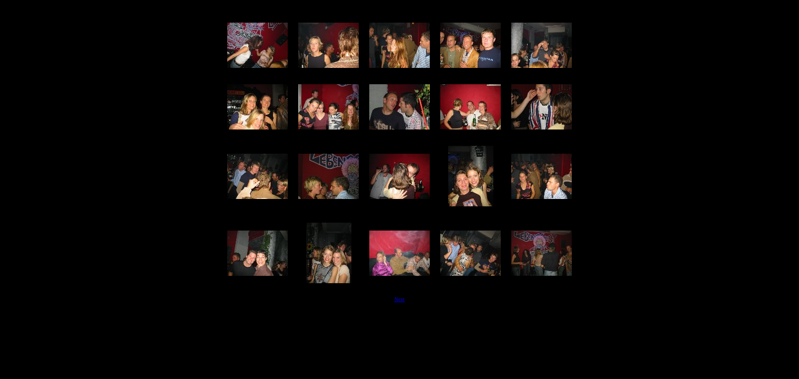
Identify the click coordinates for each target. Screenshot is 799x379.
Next (399, 299)
